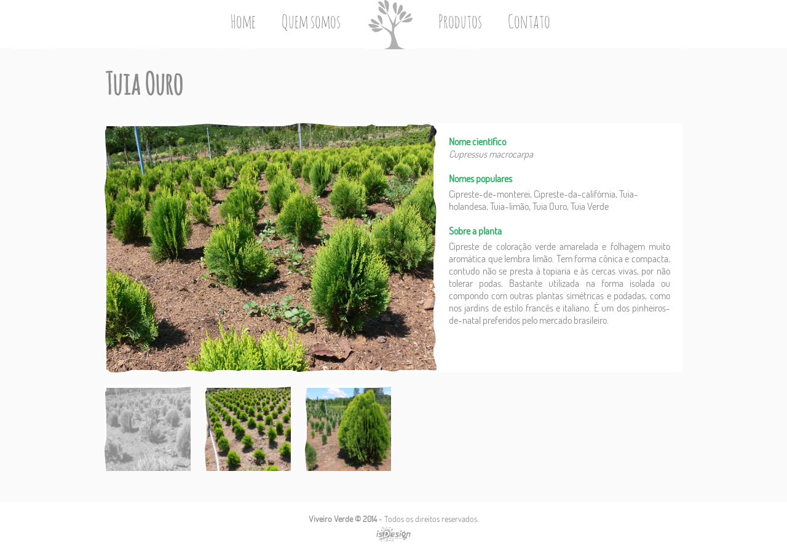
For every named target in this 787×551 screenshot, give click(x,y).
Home (243, 23)
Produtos (460, 23)
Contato (529, 23)
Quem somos (311, 23)
